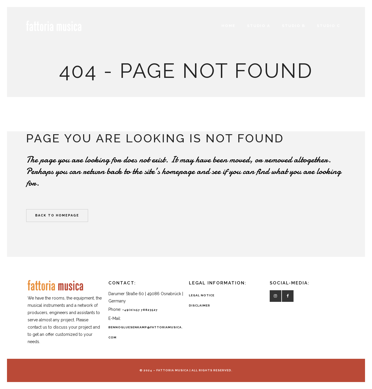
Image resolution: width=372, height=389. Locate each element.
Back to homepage (57, 215)
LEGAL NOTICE (201, 295)
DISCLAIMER (199, 305)
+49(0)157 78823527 (140, 309)
